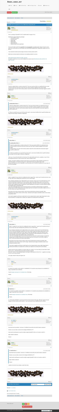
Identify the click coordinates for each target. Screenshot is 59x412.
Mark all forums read (27, 406)
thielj (12, 261)
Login (9, 12)
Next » (14, 22)
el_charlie (13, 320)
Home (15, 5)
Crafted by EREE (15, 410)
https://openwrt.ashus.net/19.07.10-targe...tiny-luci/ (17, 57)
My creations (17, 17)
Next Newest (16, 384)
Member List (46, 5)
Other (22, 17)
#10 (50, 347)
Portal (10, 5)
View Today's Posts (32, 5)
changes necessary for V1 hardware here (19, 272)
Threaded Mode (49, 24)
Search (40, 5)
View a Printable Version (12, 390)
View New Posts (22, 5)
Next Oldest (10, 384)
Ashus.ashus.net (10, 17)
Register (15, 12)
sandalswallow (14, 79)
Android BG (21, 410)
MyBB (11, 410)
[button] (9, 9)
